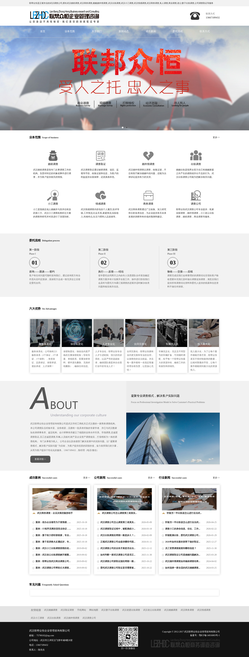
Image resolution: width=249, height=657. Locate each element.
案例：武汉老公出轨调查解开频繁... (53, 555)
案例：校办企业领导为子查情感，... (53, 522)
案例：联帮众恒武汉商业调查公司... (53, 561)
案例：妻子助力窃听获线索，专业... (53, 535)
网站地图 (93, 610)
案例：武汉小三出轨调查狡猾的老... (53, 548)
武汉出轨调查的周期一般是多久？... (117, 535)
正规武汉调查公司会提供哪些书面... (117, 542)
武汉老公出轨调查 (152, 610)
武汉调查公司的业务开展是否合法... (117, 548)
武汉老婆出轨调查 (131, 610)
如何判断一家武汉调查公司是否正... (117, 555)
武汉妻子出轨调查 (110, 610)
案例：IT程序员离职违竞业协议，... (53, 529)
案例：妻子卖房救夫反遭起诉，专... (53, 542)
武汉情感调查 (204, 610)
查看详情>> (40, 459)
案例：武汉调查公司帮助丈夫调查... (53, 568)
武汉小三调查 (37, 618)
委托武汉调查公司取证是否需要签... (117, 568)
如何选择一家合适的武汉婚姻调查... (182, 568)
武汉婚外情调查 (71, 618)
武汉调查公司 (89, 618)
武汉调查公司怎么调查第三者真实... (117, 522)
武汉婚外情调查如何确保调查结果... (182, 561)
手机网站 (81, 610)
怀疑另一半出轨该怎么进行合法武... (182, 522)
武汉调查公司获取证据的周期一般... (117, 561)
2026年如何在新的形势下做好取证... (182, 542)
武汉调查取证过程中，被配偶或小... (117, 529)
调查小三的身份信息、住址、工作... (182, 529)
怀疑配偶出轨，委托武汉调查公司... (182, 535)
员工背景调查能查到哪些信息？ (180, 548)
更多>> (216, 137)
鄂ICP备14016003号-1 (209, 635)
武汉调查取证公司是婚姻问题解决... (182, 555)
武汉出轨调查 (54, 618)
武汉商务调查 (187, 610)
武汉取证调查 (67, 610)
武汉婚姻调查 (50, 610)
